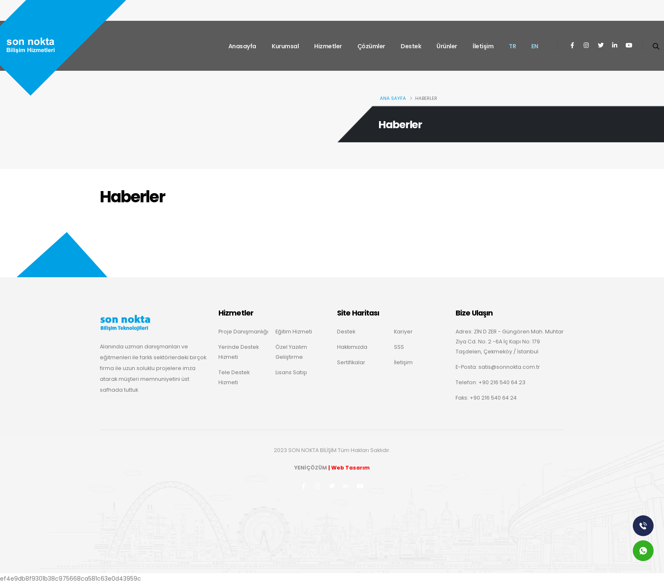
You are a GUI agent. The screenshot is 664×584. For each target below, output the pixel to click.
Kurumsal (285, 46)
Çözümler (371, 46)
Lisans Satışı (291, 372)
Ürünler (446, 46)
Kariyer (403, 331)
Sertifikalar (351, 362)
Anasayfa (242, 46)
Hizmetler (328, 46)
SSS (399, 346)
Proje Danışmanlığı (243, 331)
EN (534, 46)
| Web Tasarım (349, 467)
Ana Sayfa (393, 98)
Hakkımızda (352, 346)
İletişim (483, 46)
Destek (411, 46)
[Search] (656, 45)
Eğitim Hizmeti (293, 331)
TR (512, 46)
